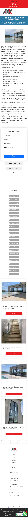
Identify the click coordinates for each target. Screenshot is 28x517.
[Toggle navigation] (25, 12)
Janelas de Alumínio (14, 233)
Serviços (14, 467)
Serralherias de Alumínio (14, 274)
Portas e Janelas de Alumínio (14, 260)
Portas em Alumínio (14, 267)
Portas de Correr (14, 253)
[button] (1, 441)
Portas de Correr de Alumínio (14, 257)
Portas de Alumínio (14, 250)
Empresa (14, 462)
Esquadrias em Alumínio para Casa (14, 216)
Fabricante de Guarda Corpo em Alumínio (14, 223)
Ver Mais (14, 313)
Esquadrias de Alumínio (14, 206)
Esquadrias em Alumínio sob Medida (14, 219)
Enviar (15, 156)
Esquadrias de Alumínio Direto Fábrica (14, 209)
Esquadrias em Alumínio (14, 213)
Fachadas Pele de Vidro (14, 226)
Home (14, 460)
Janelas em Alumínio (14, 236)
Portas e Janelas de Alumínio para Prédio (14, 263)
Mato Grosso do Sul (14, 169)
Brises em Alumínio (14, 199)
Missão (14, 465)
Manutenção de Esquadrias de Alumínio (14, 247)
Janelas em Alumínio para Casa (14, 240)
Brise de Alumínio (14, 196)
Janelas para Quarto (14, 243)
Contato (14, 470)
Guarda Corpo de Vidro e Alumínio (14, 230)
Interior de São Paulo (14, 163)
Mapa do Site (14, 472)
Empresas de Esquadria (14, 203)
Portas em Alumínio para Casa (14, 270)
